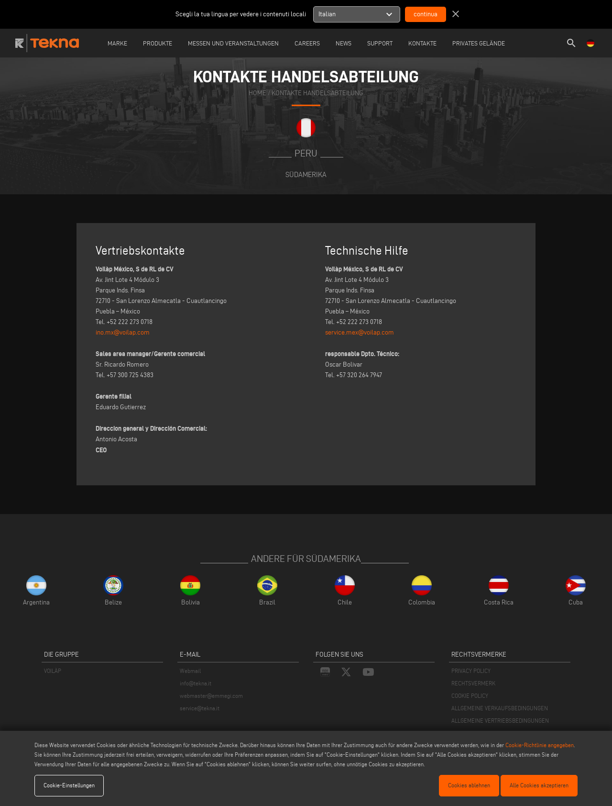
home (257, 92)
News (343, 43)
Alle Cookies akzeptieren (539, 785)
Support (380, 43)
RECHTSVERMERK (473, 683)
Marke (117, 43)
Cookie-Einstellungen (69, 785)
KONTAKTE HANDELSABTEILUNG (317, 92)
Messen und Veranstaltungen (233, 43)
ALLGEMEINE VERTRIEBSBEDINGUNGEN (500, 720)
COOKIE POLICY (469, 696)
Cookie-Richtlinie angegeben (539, 745)
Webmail (190, 671)
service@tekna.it (199, 708)
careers (307, 43)
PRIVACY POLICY (471, 671)
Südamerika (306, 174)
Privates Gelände (478, 43)
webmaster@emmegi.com (211, 696)
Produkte (157, 43)
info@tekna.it (195, 683)
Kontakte (422, 43)
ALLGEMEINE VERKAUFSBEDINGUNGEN (499, 708)
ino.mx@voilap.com (123, 332)
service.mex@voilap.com (359, 332)
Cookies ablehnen (469, 785)
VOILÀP (52, 671)
